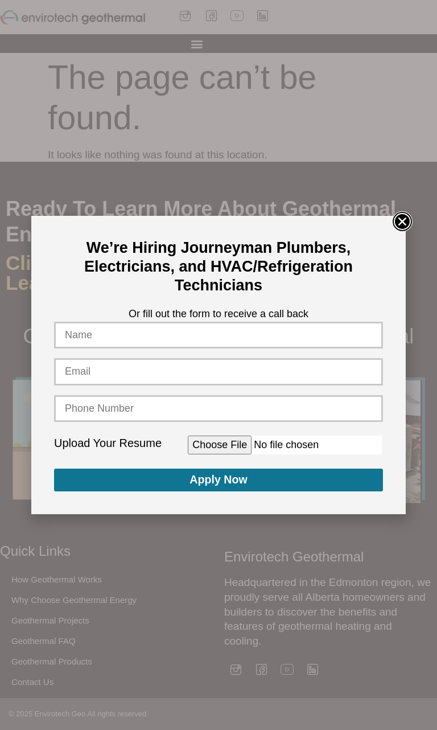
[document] (218, 365)
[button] (402, 221)
